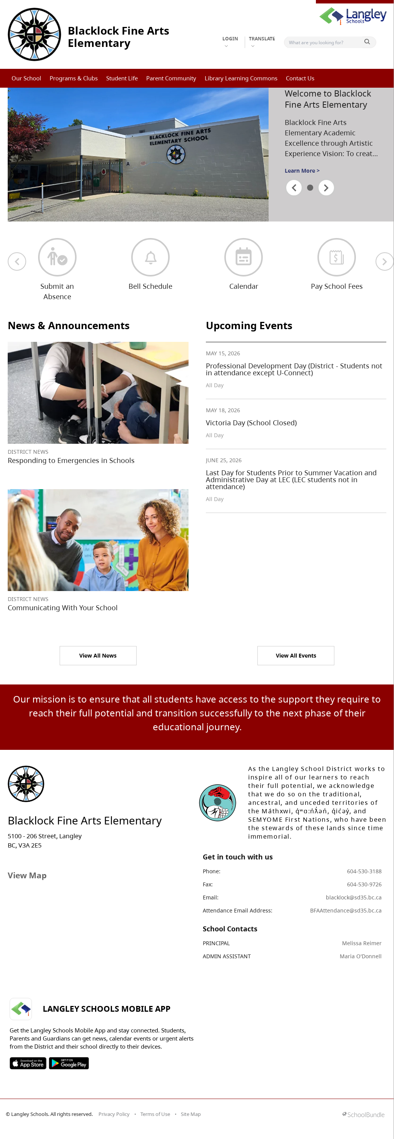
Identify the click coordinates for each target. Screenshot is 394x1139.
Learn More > (302, 170)
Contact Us (300, 78)
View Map (27, 875)
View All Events (296, 655)
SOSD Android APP (68, 1063)
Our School (26, 78)
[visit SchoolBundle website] (363, 1115)
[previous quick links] (17, 261)
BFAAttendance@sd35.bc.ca (346, 910)
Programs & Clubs (74, 78)
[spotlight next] (326, 187)
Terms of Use (155, 1114)
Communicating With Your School (63, 607)
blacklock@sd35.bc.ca (354, 897)
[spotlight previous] (294, 187)
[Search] (324, 42)
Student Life (122, 78)
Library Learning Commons (241, 78)
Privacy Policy (114, 1114)
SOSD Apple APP (28, 1063)
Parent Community (171, 78)
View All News (98, 655)
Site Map (191, 1114)
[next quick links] (385, 261)
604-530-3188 (364, 871)
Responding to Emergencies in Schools (71, 460)
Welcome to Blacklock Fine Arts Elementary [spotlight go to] (328, 99)
